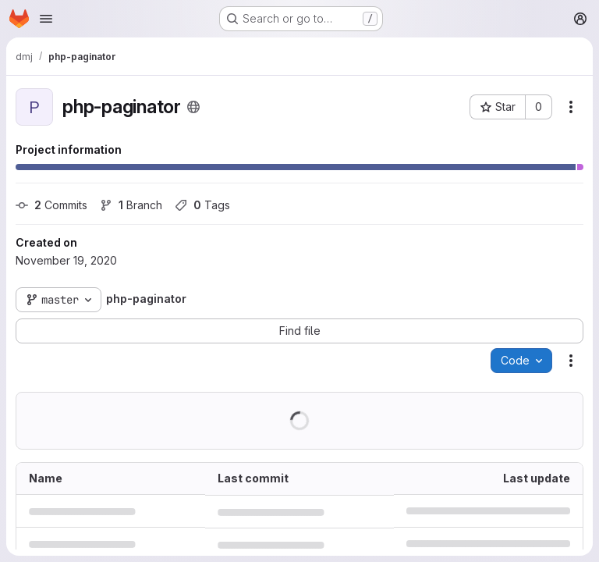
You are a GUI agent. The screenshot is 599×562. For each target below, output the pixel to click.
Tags (202, 205)
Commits (51, 205)
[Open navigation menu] (46, 18)
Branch (131, 205)
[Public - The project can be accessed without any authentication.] (193, 107)
